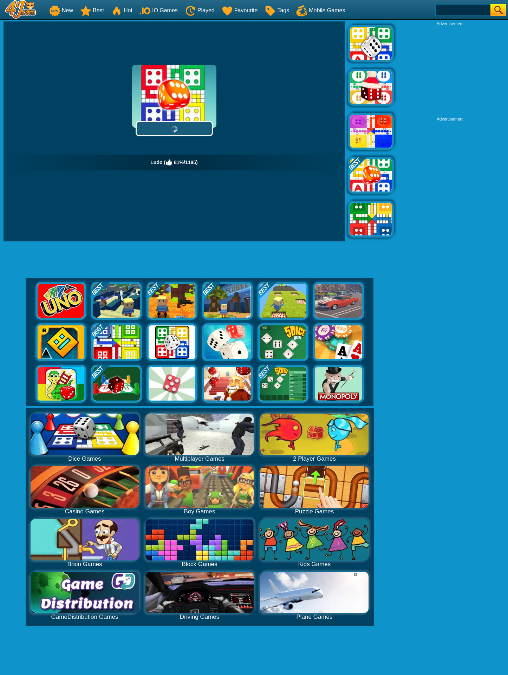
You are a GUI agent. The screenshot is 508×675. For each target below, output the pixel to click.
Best (92, 10)
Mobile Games (320, 10)
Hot (121, 10)
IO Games (158, 10)
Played (200, 10)
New (61, 10)
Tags (277, 10)
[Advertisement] (450, 71)
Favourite (240, 10)
